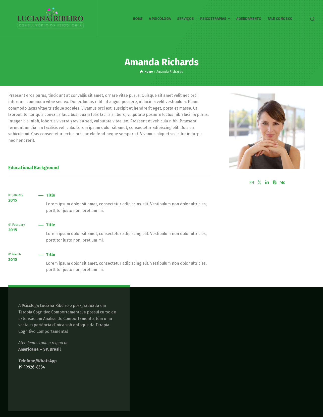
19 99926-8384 (31, 367)
